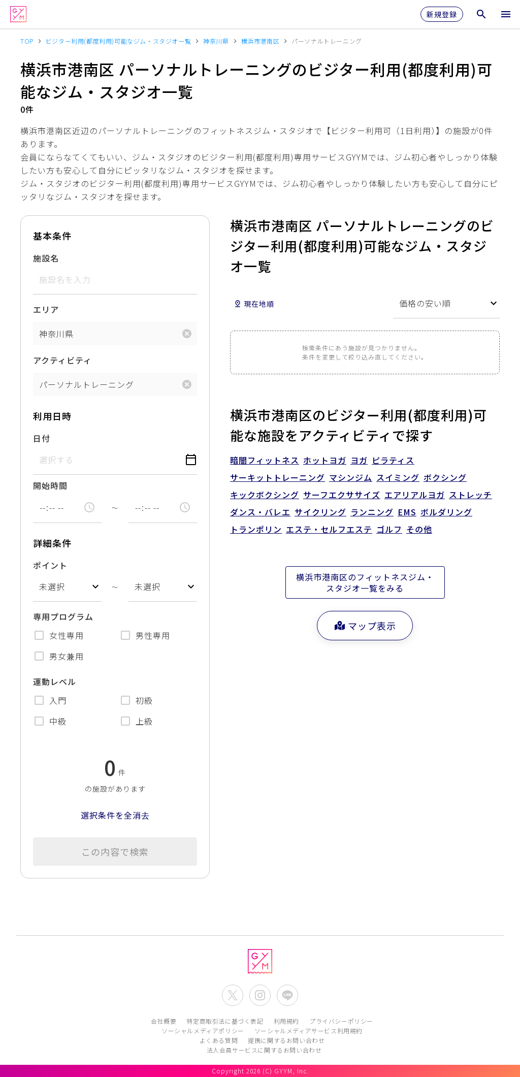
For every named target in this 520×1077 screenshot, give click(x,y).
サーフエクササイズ (341, 494)
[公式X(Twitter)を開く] (232, 995)
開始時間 (50, 485)
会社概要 (163, 1021)
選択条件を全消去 (115, 815)
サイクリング (320, 512)
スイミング (397, 477)
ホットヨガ (324, 460)
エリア (46, 309)
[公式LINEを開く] (287, 995)
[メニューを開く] (506, 14)
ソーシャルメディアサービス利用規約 (308, 1030)
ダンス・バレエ (260, 512)
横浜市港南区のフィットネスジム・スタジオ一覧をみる (365, 582)
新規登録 (442, 14)
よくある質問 (219, 1040)
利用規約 (286, 1021)
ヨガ (359, 460)
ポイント (50, 565)
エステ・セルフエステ (329, 529)
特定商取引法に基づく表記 (224, 1021)
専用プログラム (63, 616)
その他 (419, 529)
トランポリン (256, 529)
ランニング (372, 512)
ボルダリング (446, 512)
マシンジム (350, 477)
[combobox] (67, 587)
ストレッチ (470, 494)
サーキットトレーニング (277, 477)
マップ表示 (365, 625)
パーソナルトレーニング (86, 384)
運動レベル (54, 681)
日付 (41, 438)
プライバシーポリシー (341, 1021)
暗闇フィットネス (264, 460)
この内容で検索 (115, 851)
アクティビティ (62, 360)
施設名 (46, 258)
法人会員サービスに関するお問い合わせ (264, 1050)
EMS (407, 512)
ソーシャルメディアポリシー (202, 1030)
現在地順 (254, 304)
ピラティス (393, 460)
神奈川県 (56, 334)
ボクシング (445, 477)
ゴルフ (389, 529)
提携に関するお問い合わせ (286, 1040)
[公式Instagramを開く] (260, 995)
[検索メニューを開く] (481, 14)
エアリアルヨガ (414, 494)
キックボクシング (264, 494)
